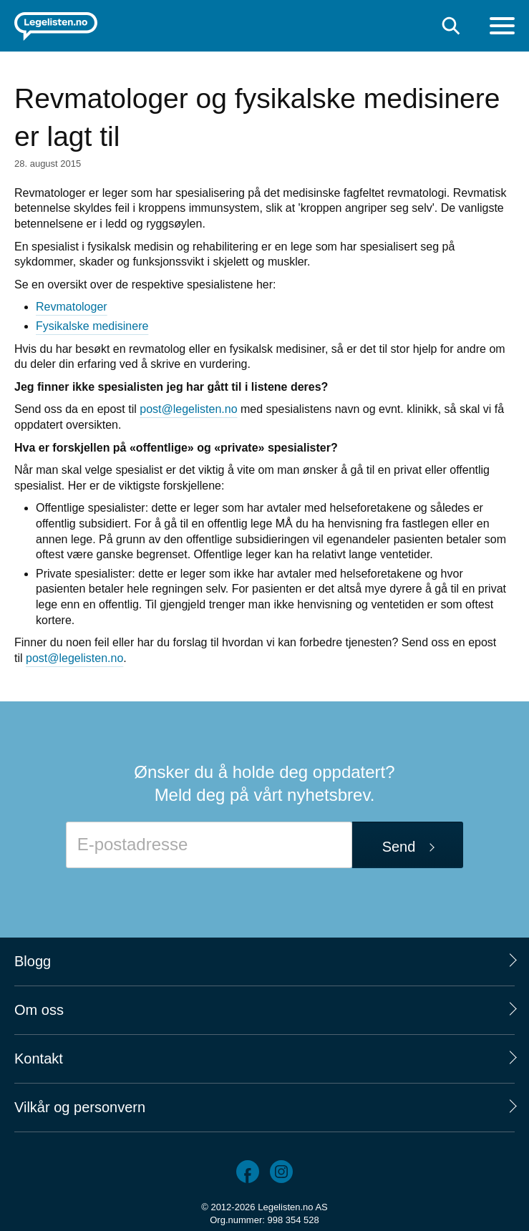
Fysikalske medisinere (92, 326)
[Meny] (502, 27)
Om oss (39, 1010)
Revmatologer (71, 307)
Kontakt (38, 1058)
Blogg (32, 961)
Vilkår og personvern (79, 1107)
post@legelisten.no (188, 409)
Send (399, 847)
